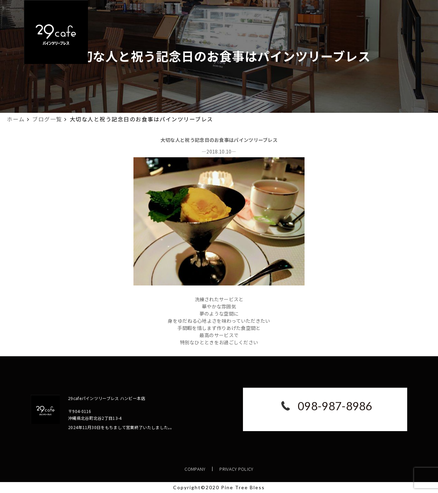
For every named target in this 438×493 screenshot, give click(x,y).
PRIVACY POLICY (236, 469)
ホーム (16, 119)
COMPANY (195, 469)
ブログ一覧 (47, 119)
